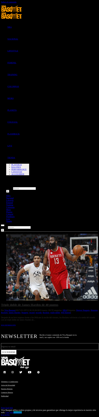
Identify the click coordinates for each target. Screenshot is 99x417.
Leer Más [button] (9, 412)
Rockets (46, 312)
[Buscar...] (24, 188)
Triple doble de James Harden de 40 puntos (29, 304)
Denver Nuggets (83, 310)
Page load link (7, 408)
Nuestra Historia (7, 389)
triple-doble (55, 312)
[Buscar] (7, 191)
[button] (7, 181)
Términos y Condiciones (9, 382)
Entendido (17, 412)
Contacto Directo (7, 392)
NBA (65, 310)
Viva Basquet (9, 310)
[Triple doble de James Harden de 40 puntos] (52, 267)
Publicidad (5, 396)
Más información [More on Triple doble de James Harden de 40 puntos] (8, 325)
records (39, 312)
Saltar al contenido (8, 2)
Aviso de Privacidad (8, 385)
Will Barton (66, 312)
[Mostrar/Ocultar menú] (49, 225)
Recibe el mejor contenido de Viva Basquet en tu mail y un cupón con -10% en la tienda (58, 336)
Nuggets (24, 312)
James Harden (14, 312)
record (32, 312)
